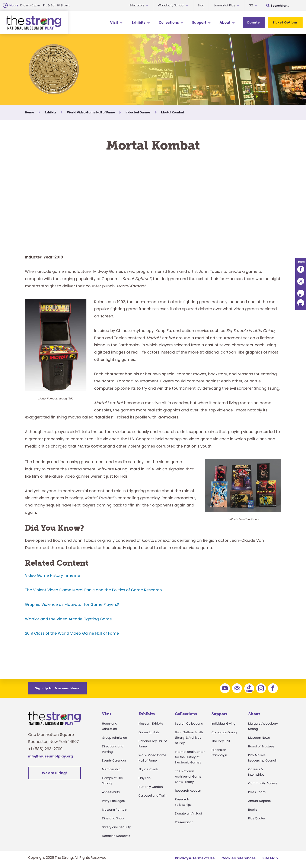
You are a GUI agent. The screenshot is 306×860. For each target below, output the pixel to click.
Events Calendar (114, 760)
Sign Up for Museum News (57, 688)
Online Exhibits (148, 732)
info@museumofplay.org (50, 756)
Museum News (259, 737)
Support (199, 22)
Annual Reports (259, 801)
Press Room (256, 792)
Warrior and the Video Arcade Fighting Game (68, 619)
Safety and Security (116, 827)
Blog (201, 5)
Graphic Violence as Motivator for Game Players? (72, 604)
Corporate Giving (224, 732)
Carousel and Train (152, 795)
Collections (169, 22)
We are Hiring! (54, 772)
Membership (111, 769)
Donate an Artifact (188, 813)
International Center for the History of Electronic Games (190, 757)
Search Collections (189, 723)
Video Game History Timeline (52, 575)
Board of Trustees (261, 746)
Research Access (188, 790)
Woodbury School (171, 5)
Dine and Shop (113, 818)
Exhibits (138, 22)
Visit (114, 22)
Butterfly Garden (150, 787)
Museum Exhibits (150, 723)
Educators (137, 5)
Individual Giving (223, 723)
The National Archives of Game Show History (188, 776)
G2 (251, 5)
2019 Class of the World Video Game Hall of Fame (72, 633)
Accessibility (111, 792)
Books (252, 809)
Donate (253, 22)
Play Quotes (257, 818)
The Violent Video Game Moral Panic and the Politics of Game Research (93, 590)
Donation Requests (116, 836)
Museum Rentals (114, 809)
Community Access (262, 783)
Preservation (184, 822)
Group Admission (114, 737)
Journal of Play (224, 5)
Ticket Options (285, 22)
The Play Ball (220, 741)
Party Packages (113, 801)
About (225, 22)
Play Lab (144, 778)
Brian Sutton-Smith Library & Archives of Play (189, 737)
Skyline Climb (148, 769)
